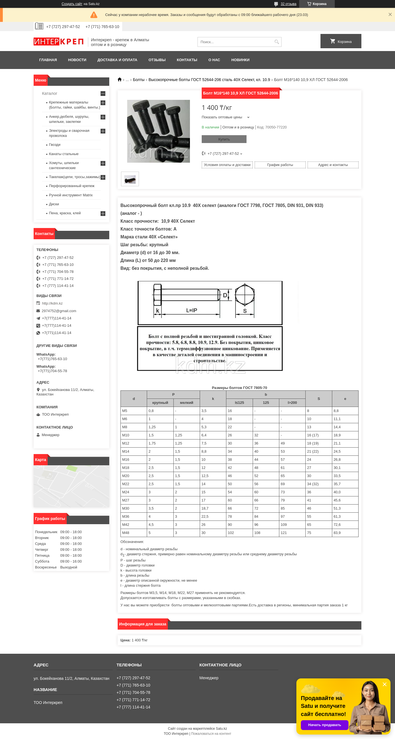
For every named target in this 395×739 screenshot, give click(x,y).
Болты (139, 79)
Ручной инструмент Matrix (71, 195)
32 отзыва (288, 4)
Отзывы (157, 60)
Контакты (187, 60)
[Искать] (277, 42)
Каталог (49, 93)
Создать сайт (72, 4)
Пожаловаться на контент (211, 734)
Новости (77, 60)
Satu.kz (221, 729)
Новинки (240, 60)
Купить (224, 139)
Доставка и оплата (117, 60)
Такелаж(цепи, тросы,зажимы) (74, 177)
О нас (214, 60)
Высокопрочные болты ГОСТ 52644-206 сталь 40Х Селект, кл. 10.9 (209, 79)
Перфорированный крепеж (71, 186)
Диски (54, 204)
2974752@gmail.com (59, 311)
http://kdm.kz (52, 303)
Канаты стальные (64, 154)
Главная (48, 60)
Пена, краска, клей (65, 213)
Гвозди (55, 144)
